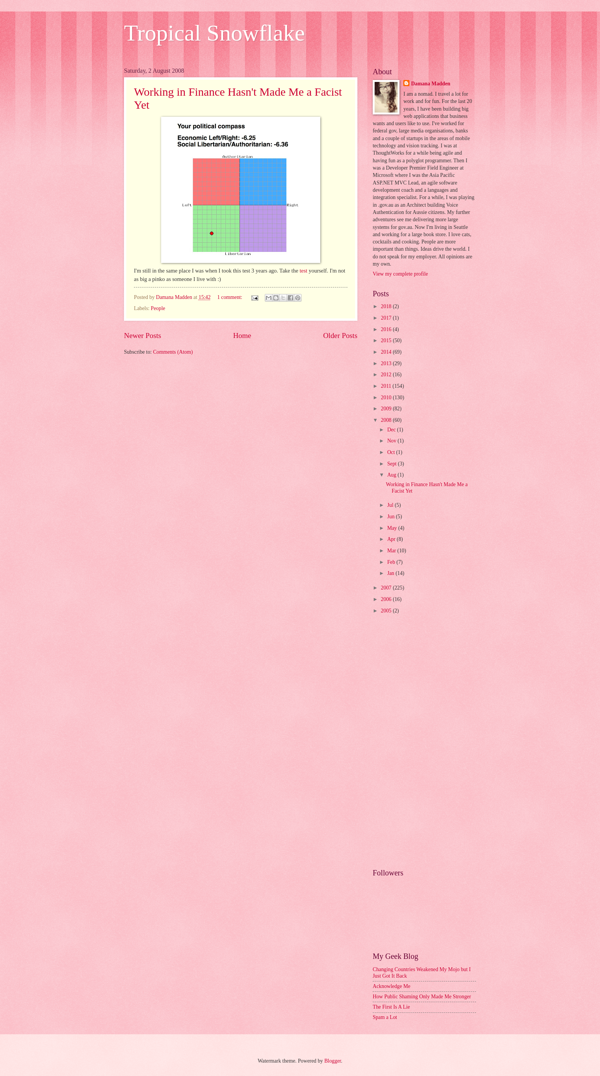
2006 (387, 599)
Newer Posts (142, 335)
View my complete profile (400, 274)
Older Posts (340, 335)
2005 (387, 611)
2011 (387, 386)
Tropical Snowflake (214, 33)
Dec (392, 430)
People (158, 308)
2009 (387, 408)
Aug (392, 475)
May (392, 528)
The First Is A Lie (391, 1007)
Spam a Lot (385, 1017)
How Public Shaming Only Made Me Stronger (422, 996)
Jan (391, 573)
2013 (387, 363)
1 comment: (230, 297)
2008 (387, 420)
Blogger (332, 1061)
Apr (392, 539)
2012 (387, 374)
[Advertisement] (424, 742)
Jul (391, 505)
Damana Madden (430, 84)
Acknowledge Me (391, 986)
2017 (387, 318)
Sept (392, 464)
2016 (387, 329)
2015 (387, 340)
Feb (391, 562)
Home (242, 335)
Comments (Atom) (173, 352)
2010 (387, 397)
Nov (392, 441)
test (303, 271)
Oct (391, 452)
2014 (387, 352)
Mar (392, 551)
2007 (387, 588)
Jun (391, 516)
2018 (387, 306)
